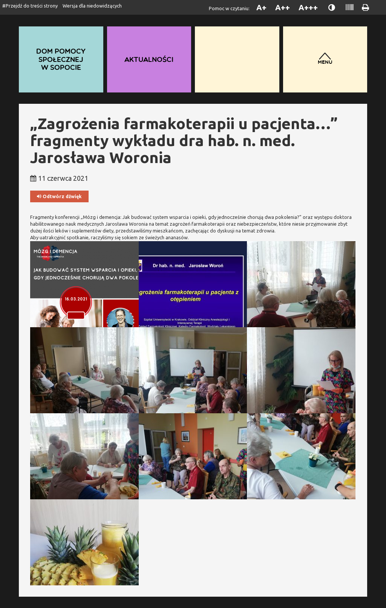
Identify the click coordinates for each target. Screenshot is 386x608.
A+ (261, 7)
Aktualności (149, 59)
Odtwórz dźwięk (59, 196)
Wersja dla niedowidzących (92, 5)
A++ (282, 7)
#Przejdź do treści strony (30, 5)
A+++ (308, 7)
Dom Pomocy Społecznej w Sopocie (61, 59)
